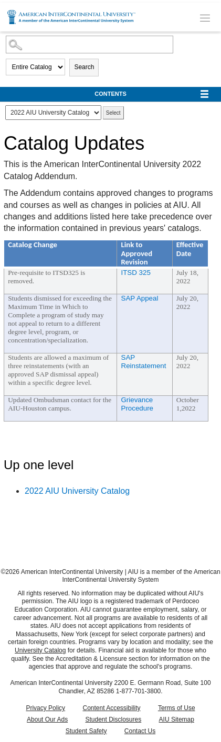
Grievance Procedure (137, 404)
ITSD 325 (136, 272)
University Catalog (40, 650)
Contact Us (139, 731)
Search (84, 67)
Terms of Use (176, 708)
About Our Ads (47, 719)
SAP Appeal (140, 298)
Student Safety (86, 731)
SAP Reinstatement (143, 361)
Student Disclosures (113, 719)
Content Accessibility (111, 708)
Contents (110, 94)
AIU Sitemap (176, 719)
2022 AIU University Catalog (77, 490)
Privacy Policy (45, 708)
